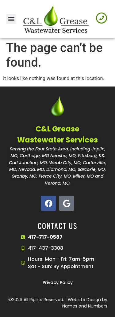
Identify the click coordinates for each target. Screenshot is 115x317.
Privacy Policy (58, 282)
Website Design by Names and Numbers (84, 303)
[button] (11, 19)
